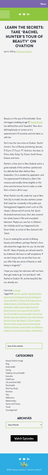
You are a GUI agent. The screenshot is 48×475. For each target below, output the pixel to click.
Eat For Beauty (23, 303)
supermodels (25, 327)
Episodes (16, 290)
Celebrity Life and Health (15, 373)
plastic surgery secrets (19, 323)
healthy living (29, 307)
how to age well (22, 310)
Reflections (10, 397)
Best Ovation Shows (34, 300)
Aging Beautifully (34, 293)
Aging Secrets (9, 297)
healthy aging (18, 307)
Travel (8, 407)
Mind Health (10, 385)
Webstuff (38, 470)
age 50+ (24, 293)
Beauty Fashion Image (14, 360)
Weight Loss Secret (11, 330)
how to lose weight (24, 313)
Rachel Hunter (36, 122)
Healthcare (10, 379)
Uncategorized (11, 410)
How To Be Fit (34, 310)
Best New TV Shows (17, 300)
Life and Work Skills (13, 382)
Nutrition (9, 391)
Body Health (10, 367)
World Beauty (37, 330)
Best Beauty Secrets (23, 297)
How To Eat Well (10, 313)
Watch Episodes (24, 438)
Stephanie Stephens (11, 327)
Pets (7, 394)
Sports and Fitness (13, 404)
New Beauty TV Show (25, 320)
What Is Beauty (25, 330)
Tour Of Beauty (37, 327)
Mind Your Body (10, 320)
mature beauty (37, 317)
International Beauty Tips (21, 317)
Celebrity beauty (10, 303)
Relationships (11, 400)
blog (7, 363)
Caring (8, 370)
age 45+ (17, 293)
